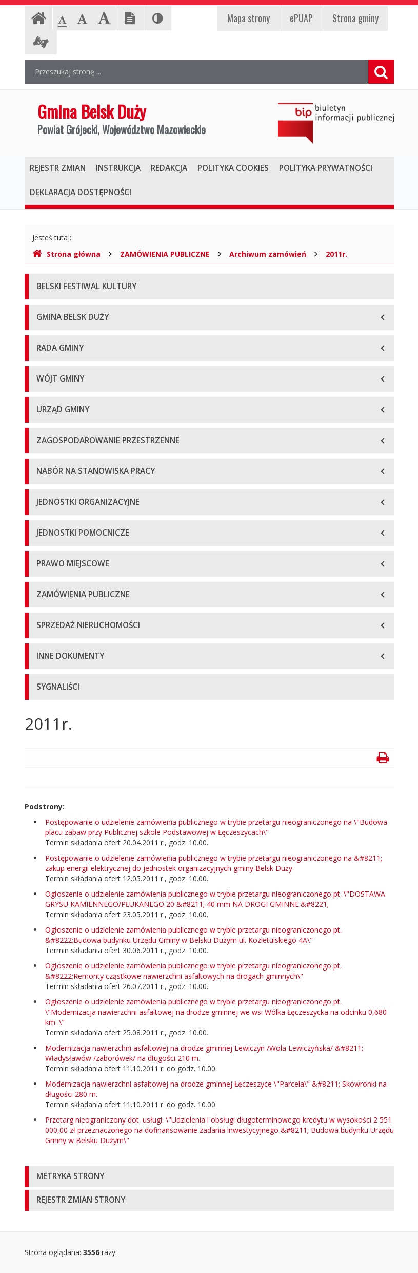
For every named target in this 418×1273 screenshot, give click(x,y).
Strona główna (66, 254)
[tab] (209, 1176)
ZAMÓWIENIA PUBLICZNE (165, 254)
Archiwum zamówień (267, 254)
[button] (209, 1176)
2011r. (336, 254)
